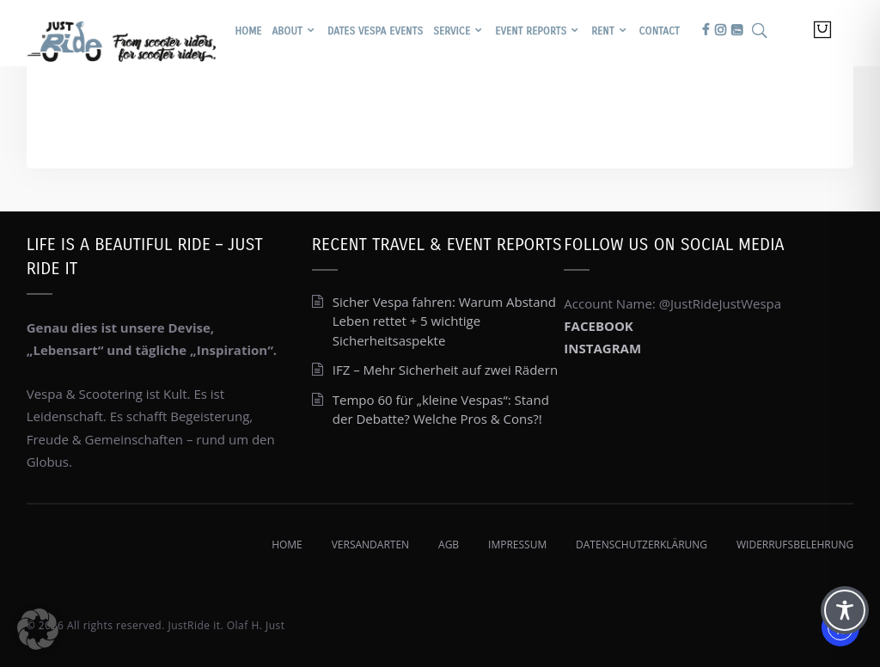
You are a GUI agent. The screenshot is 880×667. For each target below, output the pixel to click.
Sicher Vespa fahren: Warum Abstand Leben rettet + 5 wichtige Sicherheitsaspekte (444, 321)
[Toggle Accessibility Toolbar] (844, 610)
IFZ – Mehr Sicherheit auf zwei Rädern (445, 369)
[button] (38, 629)
